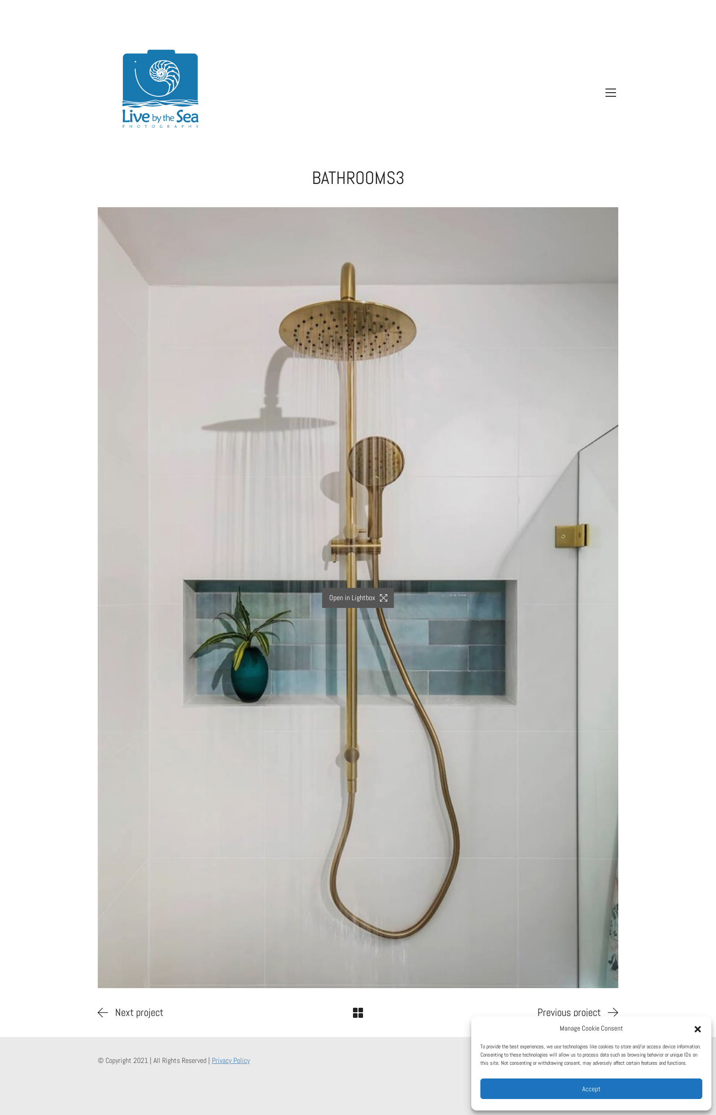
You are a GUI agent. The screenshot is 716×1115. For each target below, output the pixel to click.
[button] (697, 1028)
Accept (591, 1088)
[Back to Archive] (358, 1013)
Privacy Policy (231, 1060)
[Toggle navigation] (608, 92)
